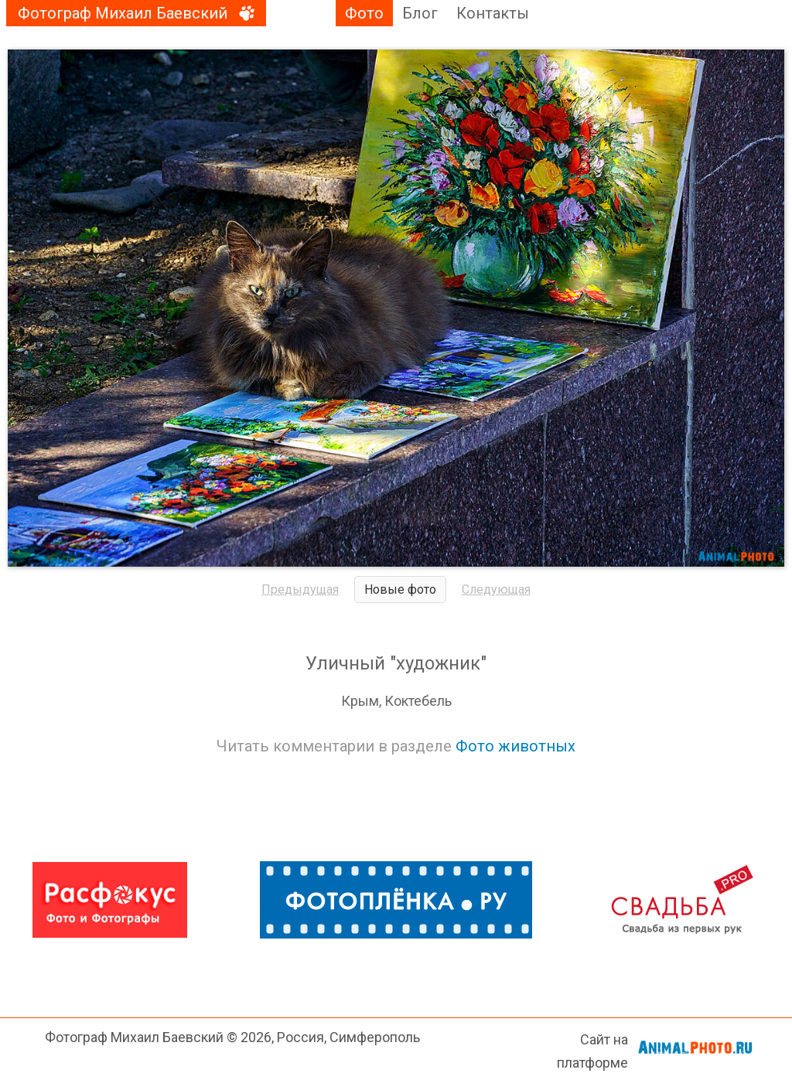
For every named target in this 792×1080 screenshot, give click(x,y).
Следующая (496, 589)
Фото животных (515, 746)
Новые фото (400, 589)
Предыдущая (300, 589)
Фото (364, 13)
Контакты (492, 13)
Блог (420, 13)
